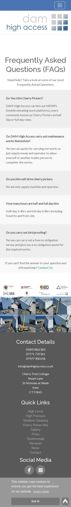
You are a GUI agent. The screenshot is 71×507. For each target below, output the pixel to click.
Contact (35, 452)
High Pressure (35, 416)
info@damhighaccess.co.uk (35, 366)
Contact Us (45, 267)
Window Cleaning (35, 420)
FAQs (35, 434)
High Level (35, 411)
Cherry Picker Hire (35, 425)
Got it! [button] (35, 501)
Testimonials (35, 439)
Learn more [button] (41, 491)
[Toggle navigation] (60, 5)
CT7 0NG (35, 392)
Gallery (35, 429)
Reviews (36, 443)
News (35, 448)
